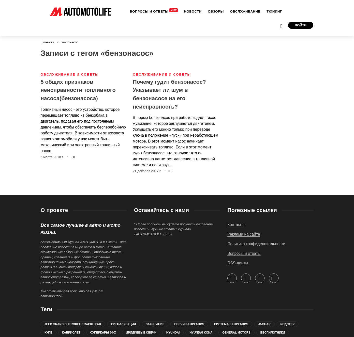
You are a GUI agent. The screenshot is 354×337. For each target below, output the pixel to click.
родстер (287, 324)
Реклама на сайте (243, 234)
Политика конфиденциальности (256, 244)
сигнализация (123, 324)
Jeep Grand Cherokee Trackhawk (72, 324)
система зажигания (231, 324)
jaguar (264, 324)
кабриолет (71, 332)
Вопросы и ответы (244, 253)
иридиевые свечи (141, 332)
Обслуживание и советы (70, 62)
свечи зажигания (189, 324)
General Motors (236, 332)
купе (48, 332)
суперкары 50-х (103, 332)
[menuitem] (136, 11)
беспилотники (272, 332)
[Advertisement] (270, 86)
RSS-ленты (237, 263)
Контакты (235, 225)
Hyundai (173, 332)
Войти (301, 11)
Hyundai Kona (201, 332)
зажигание (155, 324)
